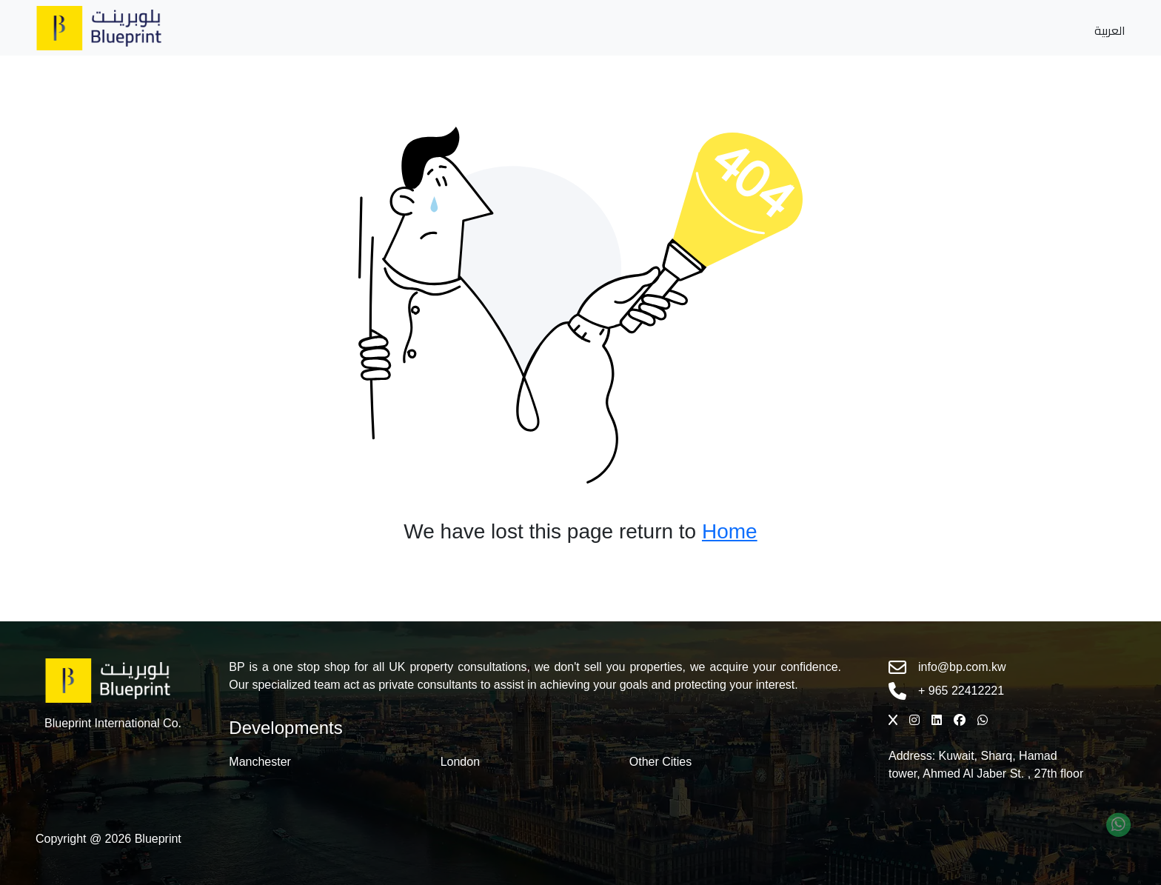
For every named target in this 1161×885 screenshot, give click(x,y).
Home (729, 531)
